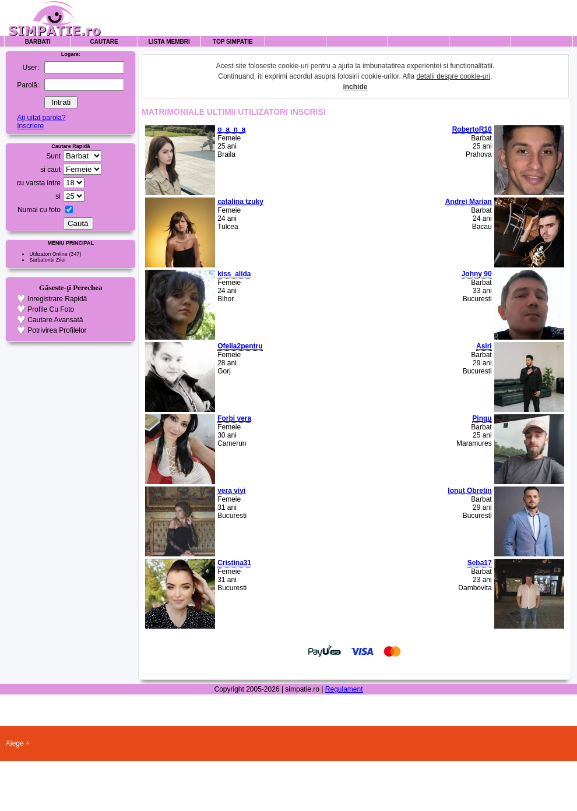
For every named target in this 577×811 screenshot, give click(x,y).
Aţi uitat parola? (41, 118)
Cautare (104, 41)
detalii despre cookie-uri (453, 76)
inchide (355, 87)
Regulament (344, 689)
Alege (15, 743)
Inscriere (30, 126)
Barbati (38, 41)
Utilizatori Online (48, 254)
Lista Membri (169, 41)
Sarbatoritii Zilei (47, 260)
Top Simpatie (233, 41)
